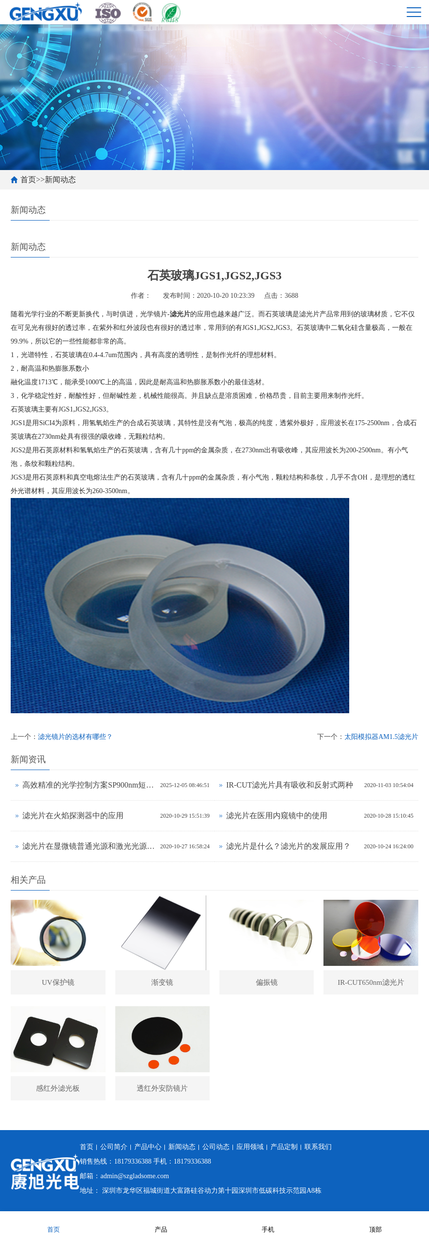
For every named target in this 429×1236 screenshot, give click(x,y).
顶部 (375, 1223)
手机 (268, 1223)
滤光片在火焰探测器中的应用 (73, 815)
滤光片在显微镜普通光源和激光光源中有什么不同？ (88, 846)
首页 (28, 179)
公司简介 (113, 1146)
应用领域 (250, 1146)
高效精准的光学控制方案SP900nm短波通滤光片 (88, 785)
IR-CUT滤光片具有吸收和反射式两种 (289, 785)
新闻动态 (60, 179)
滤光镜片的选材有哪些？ (75, 736)
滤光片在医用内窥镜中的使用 (276, 815)
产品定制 (284, 1146)
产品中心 (147, 1146)
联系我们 (318, 1146)
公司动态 (216, 1146)
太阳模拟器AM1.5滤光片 (381, 736)
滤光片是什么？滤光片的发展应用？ (288, 846)
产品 (161, 1223)
